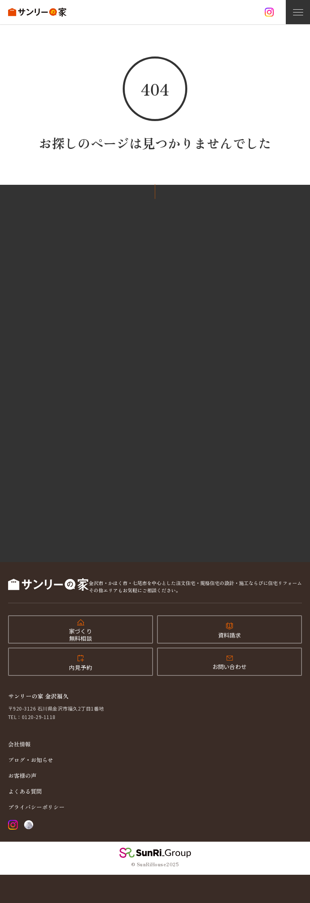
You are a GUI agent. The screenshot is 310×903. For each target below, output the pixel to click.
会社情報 (19, 744)
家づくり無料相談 (80, 634)
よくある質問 (25, 791)
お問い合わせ (229, 667)
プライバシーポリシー (36, 807)
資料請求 (229, 635)
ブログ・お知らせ (30, 760)
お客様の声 (22, 775)
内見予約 (80, 667)
